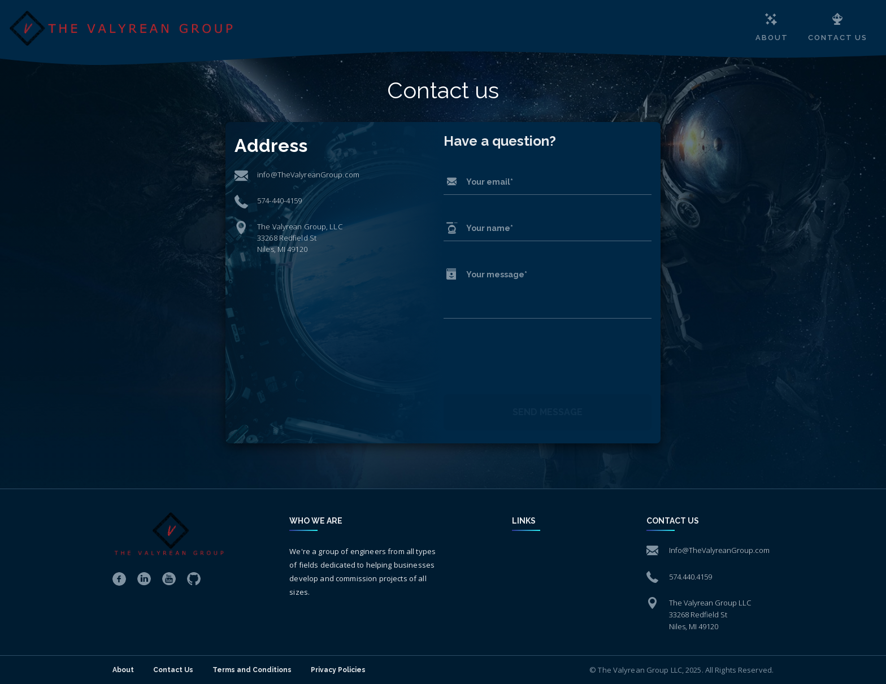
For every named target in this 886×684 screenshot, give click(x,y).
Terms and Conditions (252, 670)
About (123, 670)
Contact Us (173, 670)
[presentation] (529, 360)
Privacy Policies (338, 670)
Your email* (489, 181)
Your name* (489, 228)
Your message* (496, 274)
